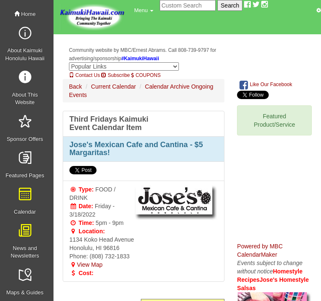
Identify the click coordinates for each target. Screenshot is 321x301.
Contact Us (84, 75)
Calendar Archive (167, 86)
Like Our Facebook (265, 85)
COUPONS (145, 75)
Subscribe (115, 75)
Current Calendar (113, 86)
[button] (144, 10)
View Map (85, 264)
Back (75, 86)
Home (25, 14)
